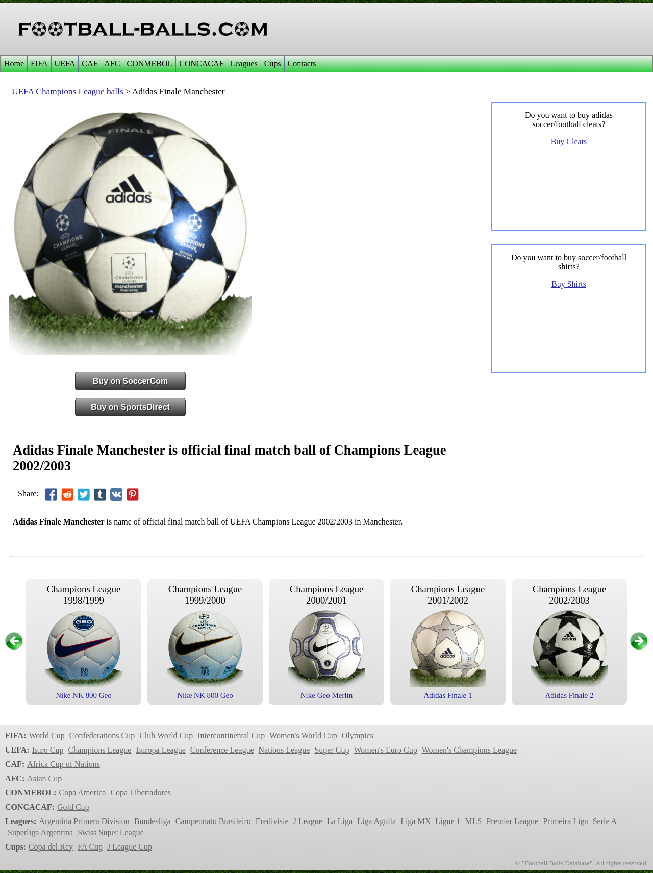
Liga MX (415, 821)
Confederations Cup (102, 735)
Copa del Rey (51, 846)
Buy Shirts (568, 284)
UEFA (65, 63)
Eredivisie (272, 821)
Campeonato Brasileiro (213, 821)
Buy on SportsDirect (130, 407)
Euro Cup (48, 749)
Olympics (357, 735)
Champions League (99, 749)
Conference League (222, 749)
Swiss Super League (111, 832)
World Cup (46, 735)
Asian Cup (44, 778)
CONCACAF (201, 63)
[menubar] (160, 64)
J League (307, 821)
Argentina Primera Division (84, 821)
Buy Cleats (569, 141)
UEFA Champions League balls (67, 91)
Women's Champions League (469, 749)
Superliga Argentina (40, 832)
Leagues (243, 63)
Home (14, 63)
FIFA (39, 63)
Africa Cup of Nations (63, 764)
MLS (473, 821)
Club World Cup (166, 735)
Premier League (512, 821)
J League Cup (129, 846)
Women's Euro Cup (385, 749)
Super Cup (331, 749)
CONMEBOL (149, 63)
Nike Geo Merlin (326, 695)
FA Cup (90, 846)
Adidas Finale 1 (448, 695)
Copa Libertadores (140, 792)
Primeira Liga (565, 821)
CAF (89, 63)
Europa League (160, 749)
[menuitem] (14, 64)
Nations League (284, 749)
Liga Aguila (376, 821)
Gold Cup (73, 807)
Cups (272, 63)
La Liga (340, 821)
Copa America (82, 792)
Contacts (302, 63)
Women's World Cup (303, 735)
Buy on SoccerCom (130, 381)
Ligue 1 (447, 821)
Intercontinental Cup (231, 735)
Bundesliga (152, 821)
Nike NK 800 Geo (84, 695)
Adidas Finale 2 (569, 695)
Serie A (605, 821)
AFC (112, 63)
